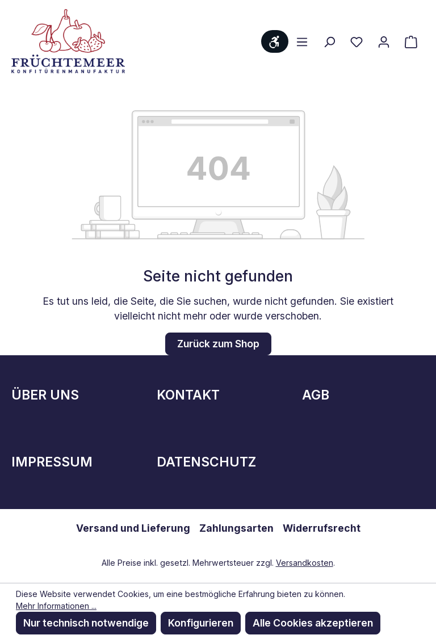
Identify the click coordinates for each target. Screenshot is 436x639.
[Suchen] (329, 41)
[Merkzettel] (356, 41)
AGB (315, 395)
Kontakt (188, 395)
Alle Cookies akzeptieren (313, 623)
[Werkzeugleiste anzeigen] (274, 41)
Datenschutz (206, 462)
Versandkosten (304, 562)
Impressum (52, 462)
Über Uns (45, 395)
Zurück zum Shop (218, 344)
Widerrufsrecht (321, 528)
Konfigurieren (200, 623)
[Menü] (302, 41)
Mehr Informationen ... (56, 606)
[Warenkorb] (411, 41)
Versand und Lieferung (133, 528)
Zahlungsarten (236, 528)
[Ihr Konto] (383, 41)
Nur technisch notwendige (86, 623)
